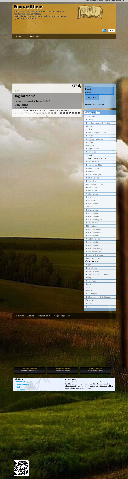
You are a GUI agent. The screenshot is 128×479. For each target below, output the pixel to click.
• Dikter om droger (93, 175)
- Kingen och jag (20, 382)
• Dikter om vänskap (94, 249)
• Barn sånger (91, 268)
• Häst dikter (90, 200)
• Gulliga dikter (91, 194)
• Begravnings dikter (94, 165)
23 (52, 113)
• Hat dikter (90, 197)
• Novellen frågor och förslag (97, 123)
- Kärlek (17, 387)
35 (64, 113)
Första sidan (29, 110)
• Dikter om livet (92, 216)
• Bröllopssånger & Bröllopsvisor (99, 297)
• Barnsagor (90, 120)
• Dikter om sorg (92, 236)
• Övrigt (88, 278)
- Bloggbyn (18, 379)
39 (76, 113)
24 (55, 113)
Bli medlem (89, 104)
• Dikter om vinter (92, 242)
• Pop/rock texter (92, 271)
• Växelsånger (91, 294)
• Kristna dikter (91, 210)
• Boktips (89, 142)
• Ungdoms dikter (92, 239)
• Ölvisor (89, 291)
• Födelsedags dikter (94, 184)
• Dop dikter (90, 171)
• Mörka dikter (91, 226)
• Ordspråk (89, 145)
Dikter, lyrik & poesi (96, 158)
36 (67, 113)
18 (37, 113)
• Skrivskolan (90, 152)
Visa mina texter (21, 108)
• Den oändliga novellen (95, 133)
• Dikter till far (91, 181)
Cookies (31, 316)
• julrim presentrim (93, 258)
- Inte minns (19, 390)
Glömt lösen (99, 104)
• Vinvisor (89, 287)
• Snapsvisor (90, 281)
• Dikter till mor (91, 223)
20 (43, 113)
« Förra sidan (40, 110)
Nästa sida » (55, 110)
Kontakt (19, 36)
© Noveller (20, 316)
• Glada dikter (91, 191)
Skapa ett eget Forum (62, 316)
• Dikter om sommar (93, 232)
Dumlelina (21, 104)
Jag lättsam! (25, 96)
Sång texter (91, 262)
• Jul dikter (89, 207)
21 (46, 113)
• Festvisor (89, 284)
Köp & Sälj (90, 300)
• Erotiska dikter (92, 178)
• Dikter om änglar (93, 252)
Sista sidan (65, 110)
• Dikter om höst (92, 204)
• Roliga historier (92, 149)
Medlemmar (34, 36)
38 (73, 113)
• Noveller (89, 136)
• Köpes (88, 304)
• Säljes (88, 307)
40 (79, 113)
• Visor (88, 265)
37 (70, 113)
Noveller (28, 7)
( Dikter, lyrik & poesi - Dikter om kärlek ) (32, 101)
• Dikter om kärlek (93, 213)
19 (40, 113)
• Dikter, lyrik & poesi (94, 255)
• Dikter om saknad (93, 229)
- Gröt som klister (21, 384)
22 (49, 113)
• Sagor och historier (94, 139)
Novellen (90, 116)
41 (47, 116)
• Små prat (89, 129)
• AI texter (89, 155)
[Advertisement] (64, 60)
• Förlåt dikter (91, 188)
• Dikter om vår (91, 245)
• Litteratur (89, 126)
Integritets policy (44, 316)
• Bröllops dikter (92, 168)
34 (61, 113)
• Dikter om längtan (93, 220)
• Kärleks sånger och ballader (98, 275)
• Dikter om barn (92, 162)
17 (33, 113)
